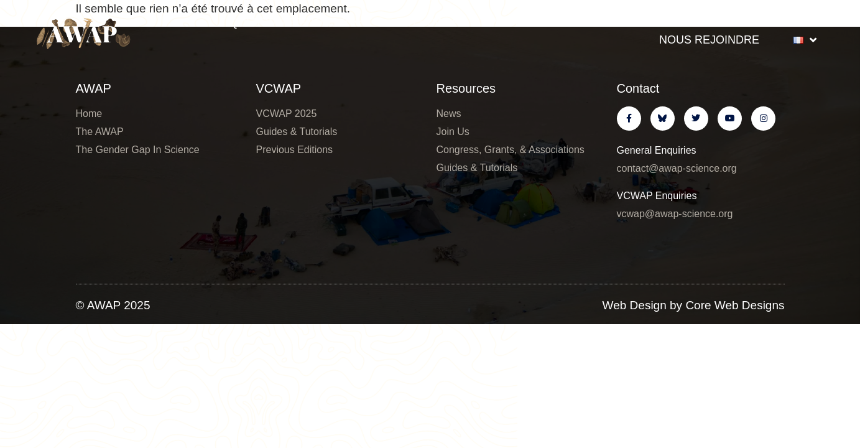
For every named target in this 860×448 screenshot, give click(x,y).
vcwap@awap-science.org (675, 213)
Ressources (765, 22)
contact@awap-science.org (677, 168)
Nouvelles (652, 22)
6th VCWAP (427, 22)
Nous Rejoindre (709, 40)
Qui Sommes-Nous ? (295, 22)
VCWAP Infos (539, 22)
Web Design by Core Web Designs (694, 305)
